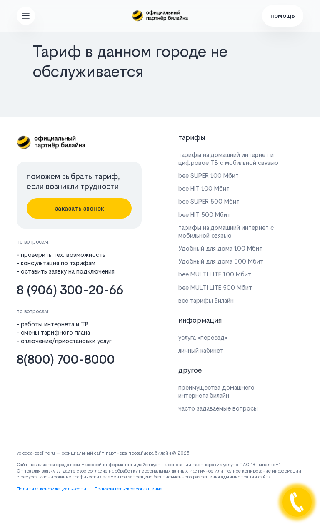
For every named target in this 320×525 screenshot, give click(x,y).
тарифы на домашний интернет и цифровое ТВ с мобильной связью (228, 158)
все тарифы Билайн (206, 300)
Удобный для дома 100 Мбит (220, 248)
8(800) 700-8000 (66, 359)
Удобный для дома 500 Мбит (220, 261)
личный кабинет (200, 350)
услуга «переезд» (203, 337)
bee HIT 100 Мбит (204, 188)
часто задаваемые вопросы (218, 408)
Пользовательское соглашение (128, 489)
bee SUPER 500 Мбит (209, 201)
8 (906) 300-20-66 (70, 290)
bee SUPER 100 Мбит (208, 175)
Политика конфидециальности (51, 489)
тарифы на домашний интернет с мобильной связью (226, 231)
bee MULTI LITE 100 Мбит (214, 274)
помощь (282, 15)
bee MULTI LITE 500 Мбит (215, 287)
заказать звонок (79, 208)
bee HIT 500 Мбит (204, 214)
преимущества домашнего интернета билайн (216, 391)
